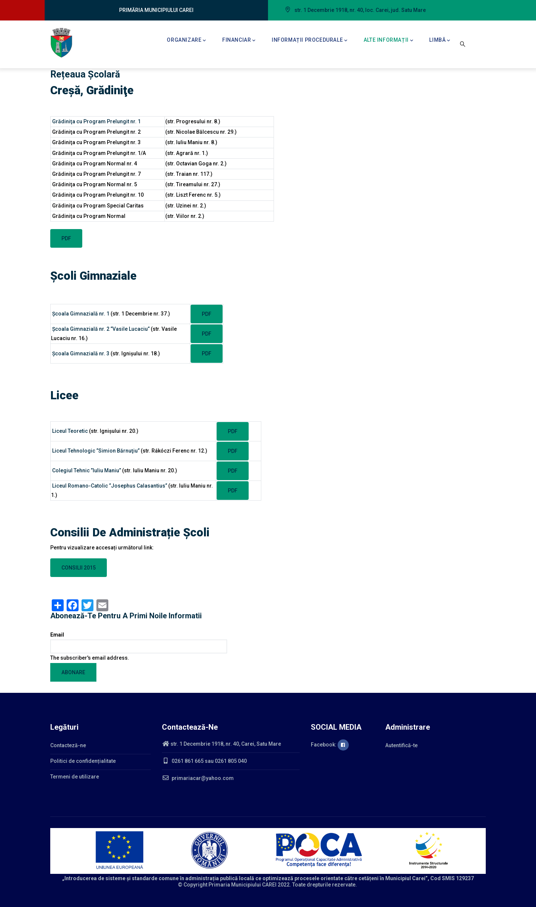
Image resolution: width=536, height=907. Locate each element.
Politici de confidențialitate (83, 761)
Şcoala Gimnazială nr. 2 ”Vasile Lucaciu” (101, 329)
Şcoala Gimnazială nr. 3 (80, 353)
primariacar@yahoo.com (198, 778)
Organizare (186, 40)
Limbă (439, 40)
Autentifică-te (401, 745)
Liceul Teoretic (70, 431)
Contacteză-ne (68, 745)
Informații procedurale (310, 40)
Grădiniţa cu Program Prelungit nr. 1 (97, 121)
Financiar (239, 40)
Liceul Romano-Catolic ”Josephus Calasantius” (109, 486)
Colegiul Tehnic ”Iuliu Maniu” (86, 470)
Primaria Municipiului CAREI (242, 885)
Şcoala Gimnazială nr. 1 (80, 314)
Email (57, 635)
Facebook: (330, 745)
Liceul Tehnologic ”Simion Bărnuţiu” (96, 451)
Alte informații (389, 40)
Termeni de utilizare (74, 777)
